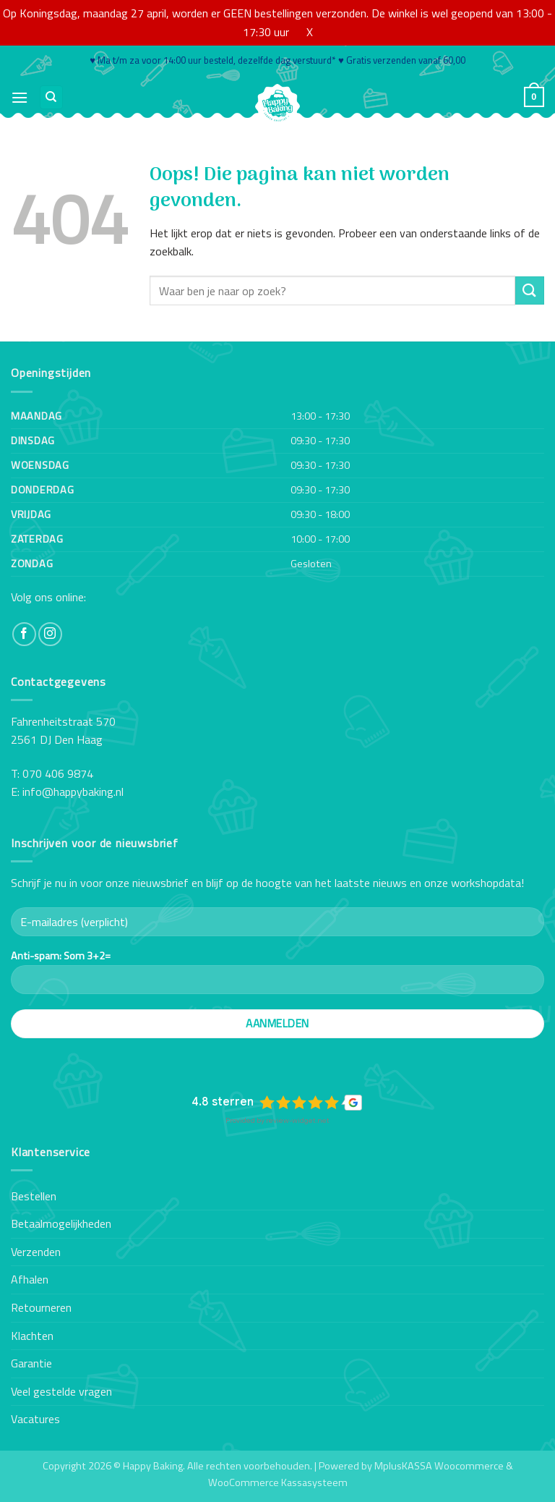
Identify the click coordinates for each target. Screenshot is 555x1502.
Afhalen (29, 1279)
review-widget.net (298, 1120)
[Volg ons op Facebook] (24, 634)
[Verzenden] (529, 290)
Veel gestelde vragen (61, 1391)
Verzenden (36, 1251)
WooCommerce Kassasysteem (278, 1482)
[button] (19, 97)
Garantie (31, 1363)
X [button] (309, 32)
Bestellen (33, 1196)
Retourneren (41, 1307)
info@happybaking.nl (73, 791)
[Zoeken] (51, 97)
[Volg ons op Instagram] (50, 634)
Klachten (32, 1335)
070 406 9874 (57, 773)
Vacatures (35, 1418)
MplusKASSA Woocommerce (439, 1466)
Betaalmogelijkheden (61, 1223)
